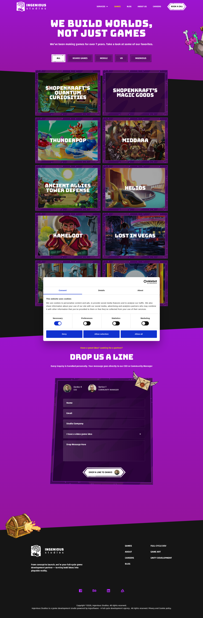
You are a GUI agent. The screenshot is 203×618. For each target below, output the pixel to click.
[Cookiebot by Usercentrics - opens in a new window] (145, 282)
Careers (157, 6)
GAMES (117, 6)
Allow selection (101, 334)
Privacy (151, 608)
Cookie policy (165, 608)
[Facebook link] (80, 590)
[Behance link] (94, 590)
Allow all (139, 334)
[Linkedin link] (108, 590)
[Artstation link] (122, 590)
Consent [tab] (63, 290)
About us (142, 6)
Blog (129, 6)
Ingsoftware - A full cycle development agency (109, 608)
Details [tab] (101, 290)
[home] (31, 7)
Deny (64, 334)
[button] (102, 7)
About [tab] (140, 290)
